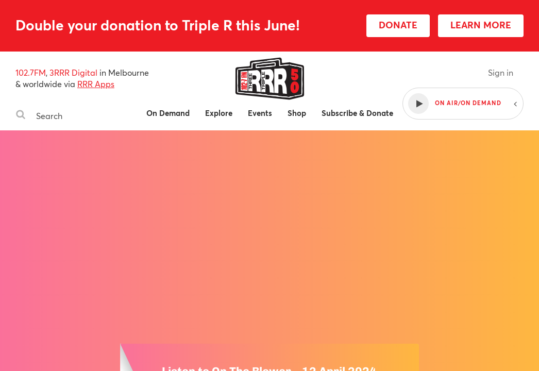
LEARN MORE (480, 25)
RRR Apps (95, 83)
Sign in (500, 72)
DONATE (398, 25)
